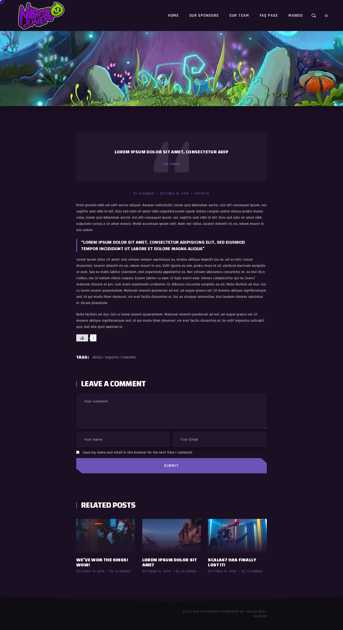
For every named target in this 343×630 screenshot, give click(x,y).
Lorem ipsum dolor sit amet (169, 562)
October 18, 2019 (174, 193)
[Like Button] (82, 337)
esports (202, 193)
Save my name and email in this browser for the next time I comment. (138, 452)
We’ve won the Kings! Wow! (102, 562)
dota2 (97, 357)
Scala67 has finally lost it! (232, 562)
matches (129, 357)
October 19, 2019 (90, 571)
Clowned (146, 193)
